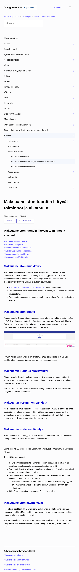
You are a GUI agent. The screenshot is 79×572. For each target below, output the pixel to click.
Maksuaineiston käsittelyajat (16, 257)
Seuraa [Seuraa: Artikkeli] (9, 221)
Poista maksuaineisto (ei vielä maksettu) (26, 287)
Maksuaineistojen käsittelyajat (17, 565)
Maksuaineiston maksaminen (16, 560)
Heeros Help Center (11, 17)
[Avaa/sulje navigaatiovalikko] (70, 7)
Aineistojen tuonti (48, 17)
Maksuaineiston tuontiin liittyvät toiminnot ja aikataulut (36, 204)
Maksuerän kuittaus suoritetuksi (17, 248)
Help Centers (29, 7)
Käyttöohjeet (26, 17)
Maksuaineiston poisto (13, 244)
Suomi (57, 7)
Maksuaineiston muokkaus (15, 241)
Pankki (36, 17)
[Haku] (23, 23)
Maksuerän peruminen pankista (17, 251)
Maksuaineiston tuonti (13, 555)
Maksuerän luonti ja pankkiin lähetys (20, 569)
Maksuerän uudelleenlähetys (16, 254)
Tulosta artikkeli (25, 221)
